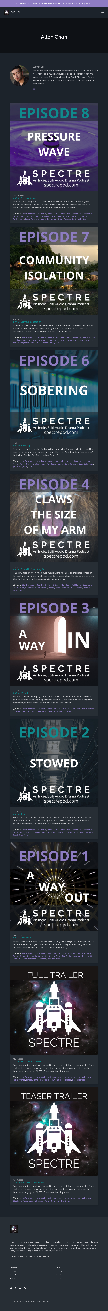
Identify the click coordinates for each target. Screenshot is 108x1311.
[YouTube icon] (20, 1288)
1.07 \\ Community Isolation (27, 322)
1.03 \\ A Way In (21, 693)
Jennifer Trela (53, 959)
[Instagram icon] (15, 1288)
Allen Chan (65, 213)
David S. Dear (53, 213)
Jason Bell (41, 708)
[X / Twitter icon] (11, 1288)
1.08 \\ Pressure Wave (24, 198)
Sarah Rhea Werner (21, 835)
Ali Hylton (82, 219)
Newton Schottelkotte (54, 216)
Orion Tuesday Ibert (67, 219)
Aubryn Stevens (27, 587)
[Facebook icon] (25, 1288)
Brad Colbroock (72, 216)
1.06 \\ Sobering (21, 445)
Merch (12, 1278)
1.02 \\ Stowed (20, 814)
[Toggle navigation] (102, 12)
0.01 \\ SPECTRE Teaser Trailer (28, 1182)
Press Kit (59, 1271)
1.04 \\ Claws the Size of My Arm (29, 569)
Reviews (59, 1268)
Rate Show (60, 1275)
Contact (59, 1278)
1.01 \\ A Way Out (22, 938)
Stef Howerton (28, 213)
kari (30, 466)
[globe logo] (34, 89)
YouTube (13, 1271)
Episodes (13, 1268)
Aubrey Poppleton (48, 219)
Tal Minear (76, 213)
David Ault (41, 213)
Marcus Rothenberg (84, 340)
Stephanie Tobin (20, 1201)
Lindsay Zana (26, 216)
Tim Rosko (38, 216)
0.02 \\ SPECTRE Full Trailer (27, 1061)
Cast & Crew (14, 1275)
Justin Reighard (32, 219)
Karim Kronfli (89, 337)
